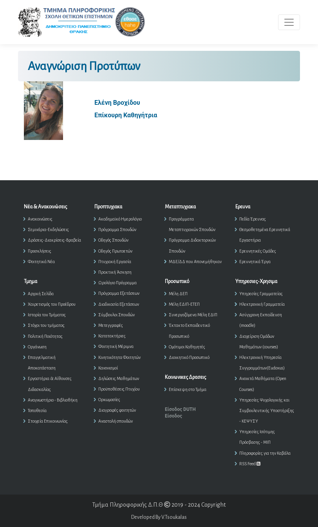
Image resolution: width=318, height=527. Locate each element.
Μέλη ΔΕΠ (178, 293)
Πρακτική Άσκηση (115, 272)
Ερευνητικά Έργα (255, 261)
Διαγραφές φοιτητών (117, 410)
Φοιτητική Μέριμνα (116, 346)
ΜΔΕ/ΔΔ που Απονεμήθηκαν (195, 261)
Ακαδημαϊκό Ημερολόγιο (120, 219)
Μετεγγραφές (110, 325)
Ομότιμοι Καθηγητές (187, 346)
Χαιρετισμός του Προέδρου (52, 304)
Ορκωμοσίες (109, 399)
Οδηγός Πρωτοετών (115, 251)
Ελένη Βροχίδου (117, 102)
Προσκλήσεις (39, 251)
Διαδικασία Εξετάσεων (118, 304)
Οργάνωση (37, 346)
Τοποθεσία (37, 410)
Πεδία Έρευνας (252, 219)
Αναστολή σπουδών (115, 421)
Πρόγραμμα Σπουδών (117, 229)
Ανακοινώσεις (40, 219)
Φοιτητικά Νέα (41, 261)
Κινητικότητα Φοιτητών (119, 357)
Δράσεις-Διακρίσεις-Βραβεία (54, 240)
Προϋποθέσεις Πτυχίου (119, 389)
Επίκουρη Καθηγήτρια (125, 115)
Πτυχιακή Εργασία (114, 261)
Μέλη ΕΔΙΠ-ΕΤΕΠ (184, 304)
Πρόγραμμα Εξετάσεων (118, 293)
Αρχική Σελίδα (41, 293)
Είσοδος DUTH (180, 409)
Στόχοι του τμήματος (46, 325)
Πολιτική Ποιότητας (45, 336)
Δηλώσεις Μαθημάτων (118, 378)
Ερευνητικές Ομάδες (257, 251)
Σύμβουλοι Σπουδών (116, 314)
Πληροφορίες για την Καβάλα (265, 453)
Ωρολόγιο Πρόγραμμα (117, 282)
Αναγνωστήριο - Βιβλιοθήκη (53, 400)
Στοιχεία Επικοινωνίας (48, 421)
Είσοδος (173, 416)
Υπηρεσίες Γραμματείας (261, 293)
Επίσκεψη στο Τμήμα (187, 389)
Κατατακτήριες (112, 335)
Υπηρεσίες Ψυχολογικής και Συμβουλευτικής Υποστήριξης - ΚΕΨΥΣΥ (266, 410)
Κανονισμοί (108, 368)
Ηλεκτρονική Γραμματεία (262, 304)
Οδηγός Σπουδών (113, 240)
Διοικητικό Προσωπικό (189, 357)
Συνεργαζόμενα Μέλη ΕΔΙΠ (193, 314)
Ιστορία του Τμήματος (47, 314)
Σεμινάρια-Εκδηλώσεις (48, 229)
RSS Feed (249, 463)
